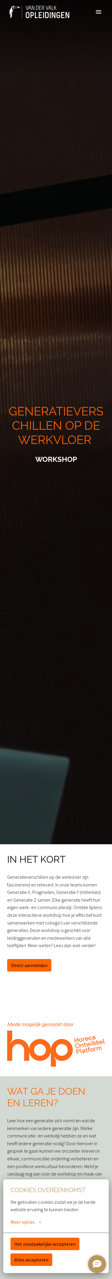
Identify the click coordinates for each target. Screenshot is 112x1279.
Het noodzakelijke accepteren (45, 1244)
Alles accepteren (31, 1260)
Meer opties (26, 1221)
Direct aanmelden (29, 965)
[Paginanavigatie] (98, 12)
